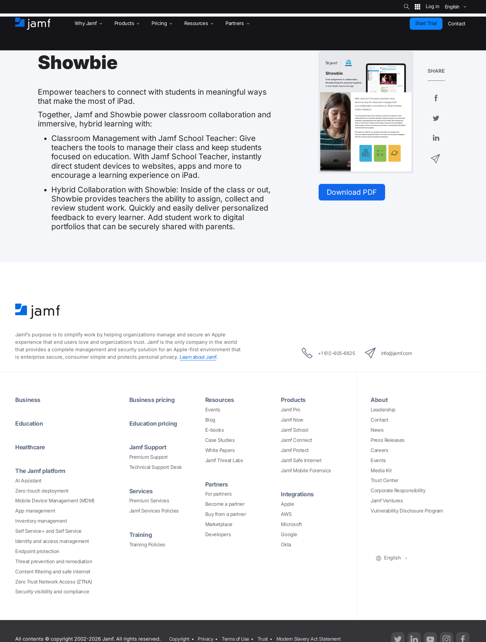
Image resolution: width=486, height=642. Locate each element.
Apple (287, 504)
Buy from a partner (225, 514)
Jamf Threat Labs (224, 460)
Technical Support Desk (155, 467)
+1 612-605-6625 (324, 353)
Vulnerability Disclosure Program (407, 511)
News (377, 430)
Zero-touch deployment (42, 491)
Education (29, 423)
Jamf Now (292, 420)
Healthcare (31, 447)
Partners (217, 484)
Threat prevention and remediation (53, 561)
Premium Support (148, 457)
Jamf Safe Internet (301, 460)
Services (141, 491)
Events (212, 410)
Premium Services (149, 501)
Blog (210, 420)
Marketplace (219, 524)
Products (293, 399)
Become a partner (225, 504)
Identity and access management (52, 541)
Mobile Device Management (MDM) (54, 501)
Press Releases (388, 440)
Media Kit (381, 471)
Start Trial (426, 23)
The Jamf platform (41, 470)
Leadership (383, 410)
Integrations (298, 494)
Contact (379, 420)
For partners (218, 494)
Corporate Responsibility (398, 491)
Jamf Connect (296, 440)
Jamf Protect (295, 450)
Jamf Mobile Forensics (306, 471)
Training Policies (147, 545)
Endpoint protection (37, 551)
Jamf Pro (290, 410)
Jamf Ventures (387, 501)
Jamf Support (148, 447)
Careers (379, 450)
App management (35, 511)
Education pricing (154, 423)
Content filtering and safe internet (52, 572)
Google (289, 534)
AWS (286, 514)
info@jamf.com (391, 353)
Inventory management (41, 521)
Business (28, 399)
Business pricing (152, 399)
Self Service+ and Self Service (48, 531)
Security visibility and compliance (52, 592)
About (379, 399)
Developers (218, 534)
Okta (286, 545)
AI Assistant (28, 481)
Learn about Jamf (199, 357)
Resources (220, 399)
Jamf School (294, 430)
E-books (214, 430)
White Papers (220, 450)
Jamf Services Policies (154, 511)
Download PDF (353, 192)
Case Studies (220, 440)
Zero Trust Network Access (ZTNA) (53, 582)
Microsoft (291, 524)
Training (140, 534)
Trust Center (384, 480)
